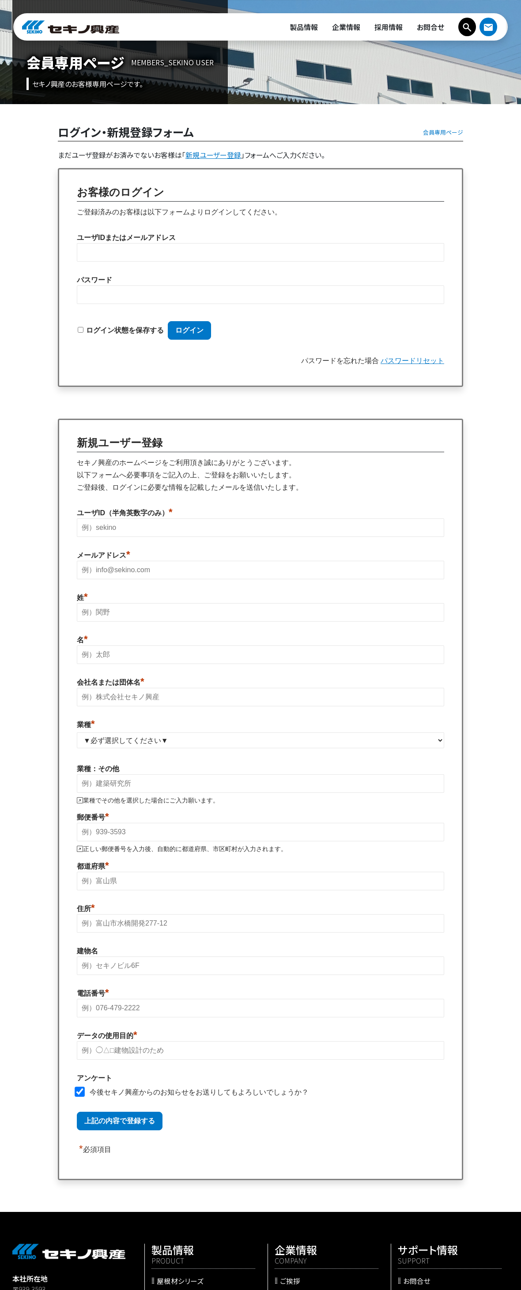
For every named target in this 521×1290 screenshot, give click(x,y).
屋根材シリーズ (180, 1281)
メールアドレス (103, 555)
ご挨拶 (290, 1281)
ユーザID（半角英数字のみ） (125, 513)
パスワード (94, 280)
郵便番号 (93, 817)
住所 (86, 908)
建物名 (87, 951)
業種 (86, 724)
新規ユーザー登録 (213, 155)
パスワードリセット (412, 360)
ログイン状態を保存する (125, 330)
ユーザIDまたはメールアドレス (126, 237)
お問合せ (416, 1281)
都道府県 (93, 866)
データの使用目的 (107, 1035)
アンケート (94, 1078)
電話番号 (93, 993)
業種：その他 (98, 768)
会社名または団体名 (110, 682)
